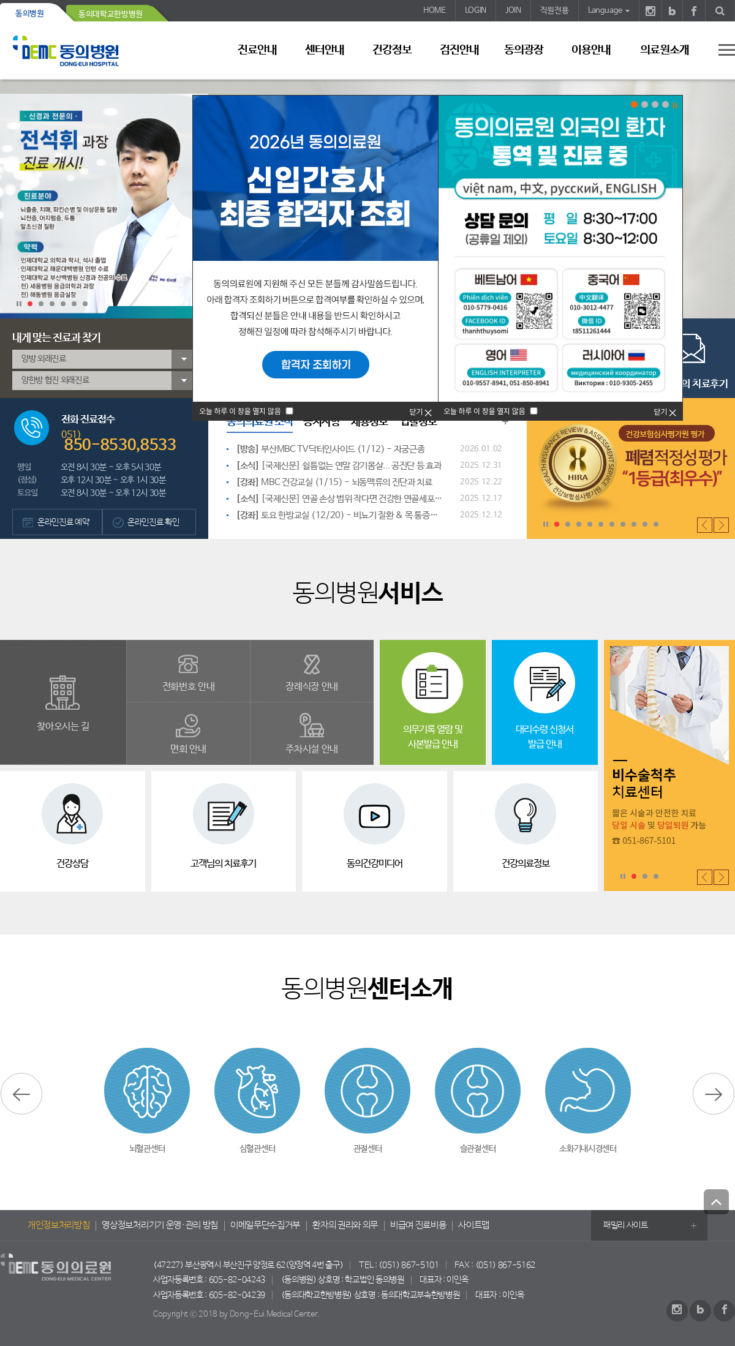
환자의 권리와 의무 (345, 1225)
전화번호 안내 (188, 687)
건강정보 (392, 50)
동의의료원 (76, 50)
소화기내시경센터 (587, 1149)
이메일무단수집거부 (265, 1225)
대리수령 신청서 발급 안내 (544, 737)
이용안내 (591, 50)
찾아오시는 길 (63, 726)
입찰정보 (418, 422)
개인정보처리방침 (58, 1225)
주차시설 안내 (311, 749)
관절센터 (367, 1149)
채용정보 (369, 422)
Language (605, 10)
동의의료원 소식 (260, 422)
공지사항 (321, 422)
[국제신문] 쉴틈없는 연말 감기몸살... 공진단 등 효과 (339, 466)
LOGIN (475, 10)
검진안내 (459, 50)
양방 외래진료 (43, 359)
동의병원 (29, 13)
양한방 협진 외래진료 (55, 380)
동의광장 (523, 50)
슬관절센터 (478, 1149)
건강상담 (72, 864)
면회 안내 (188, 749)
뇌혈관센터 (147, 1149)
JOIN (513, 10)
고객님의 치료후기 (691, 384)
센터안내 (324, 50)
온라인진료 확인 (153, 522)
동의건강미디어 (374, 864)
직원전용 (554, 10)
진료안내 (257, 50)
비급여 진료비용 (418, 1225)
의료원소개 (664, 50)
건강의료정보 (525, 864)
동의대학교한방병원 (110, 14)
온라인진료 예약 (63, 522)
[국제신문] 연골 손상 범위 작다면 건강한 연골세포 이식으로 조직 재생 (340, 500)
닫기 (665, 411)
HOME (434, 10)
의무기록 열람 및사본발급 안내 (432, 737)
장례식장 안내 (311, 687)
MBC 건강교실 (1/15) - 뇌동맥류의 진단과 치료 (334, 482)
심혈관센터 (257, 1149)
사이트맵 (473, 1225)
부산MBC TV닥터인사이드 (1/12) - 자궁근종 (330, 449)
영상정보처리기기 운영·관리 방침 (160, 1225)
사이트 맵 (719, 49)
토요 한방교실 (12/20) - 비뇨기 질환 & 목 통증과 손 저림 (336, 517)
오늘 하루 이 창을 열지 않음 (484, 411)
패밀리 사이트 (625, 1225)
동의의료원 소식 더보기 (505, 421)
